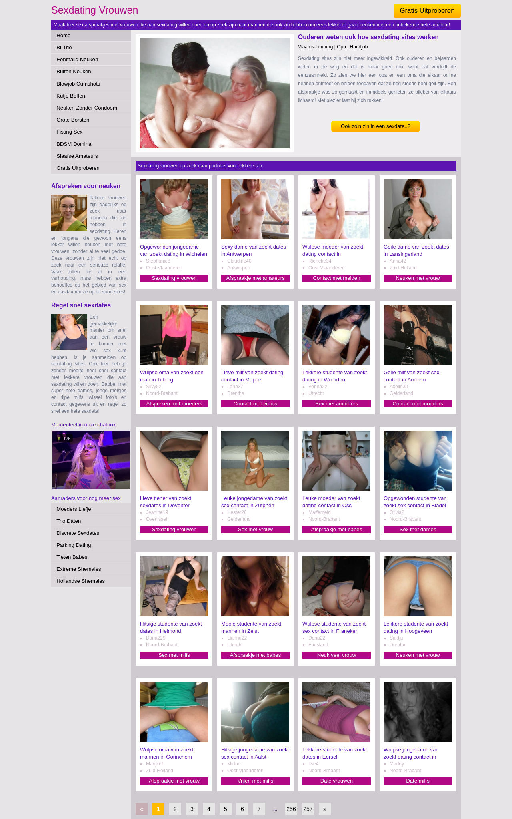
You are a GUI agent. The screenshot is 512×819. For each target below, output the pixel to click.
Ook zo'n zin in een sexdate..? (375, 126)
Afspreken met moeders (174, 404)
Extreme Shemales (78, 569)
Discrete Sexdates (77, 533)
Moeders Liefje (73, 509)
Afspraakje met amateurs (255, 278)
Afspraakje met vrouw (174, 781)
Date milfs (418, 781)
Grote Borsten (72, 120)
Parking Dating (73, 545)
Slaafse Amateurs (77, 156)
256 (291, 809)
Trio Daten (68, 521)
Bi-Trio (64, 47)
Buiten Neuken (73, 71)
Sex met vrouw (255, 529)
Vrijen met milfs (256, 781)
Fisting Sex (69, 132)
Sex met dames (418, 529)
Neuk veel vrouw (336, 655)
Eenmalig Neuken (77, 59)
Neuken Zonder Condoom (86, 108)
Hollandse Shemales (80, 581)
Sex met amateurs (336, 404)
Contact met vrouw (256, 404)
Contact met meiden (336, 278)
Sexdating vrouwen (174, 278)
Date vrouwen (336, 781)
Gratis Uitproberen (427, 10)
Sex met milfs (174, 655)
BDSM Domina (73, 144)
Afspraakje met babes (336, 529)
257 (307, 809)
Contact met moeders (417, 404)
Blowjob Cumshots (78, 84)
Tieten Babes (71, 557)
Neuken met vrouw (418, 278)
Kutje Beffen (70, 96)
